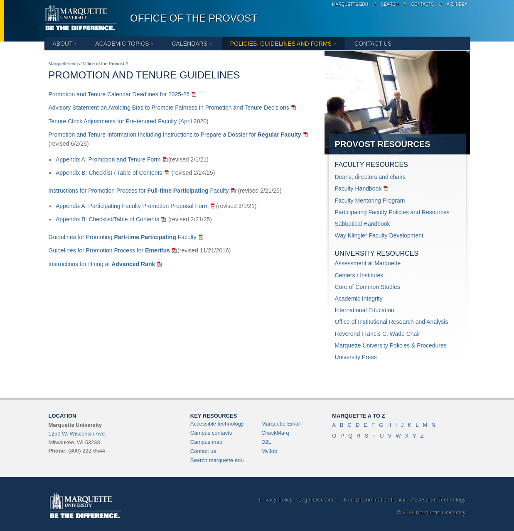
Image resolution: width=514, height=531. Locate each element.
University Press (356, 357)
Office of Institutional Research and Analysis (391, 321)
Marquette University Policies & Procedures (391, 345)
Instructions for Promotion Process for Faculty (139, 190)
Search (389, 4)
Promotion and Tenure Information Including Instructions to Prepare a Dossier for (175, 134)
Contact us (203, 451)
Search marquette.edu (217, 460)
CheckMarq (275, 433)
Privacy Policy (276, 500)
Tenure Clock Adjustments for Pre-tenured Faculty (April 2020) (129, 121)
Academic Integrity (359, 298)
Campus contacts (211, 433)
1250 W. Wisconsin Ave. (77, 434)
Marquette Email (281, 424)
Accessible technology (217, 424)
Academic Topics (124, 43)
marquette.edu (350, 4)
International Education (364, 310)
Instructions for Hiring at (102, 264)
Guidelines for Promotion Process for (109, 250)
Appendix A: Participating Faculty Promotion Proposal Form (132, 206)
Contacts (422, 4)
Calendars (192, 43)
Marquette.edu (63, 63)
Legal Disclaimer (318, 500)
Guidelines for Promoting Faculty (123, 237)
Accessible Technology (438, 500)
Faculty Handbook (358, 188)
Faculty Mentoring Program (370, 200)
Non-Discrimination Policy (374, 500)
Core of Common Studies (367, 287)
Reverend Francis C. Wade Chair (378, 333)
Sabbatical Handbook (362, 223)
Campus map (206, 442)
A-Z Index (457, 4)
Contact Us (373, 43)
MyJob (269, 451)
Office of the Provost (193, 18)
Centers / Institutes (359, 275)
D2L (266, 442)
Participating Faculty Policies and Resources (392, 212)
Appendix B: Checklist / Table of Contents (109, 172)
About (65, 43)
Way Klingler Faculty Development (379, 235)
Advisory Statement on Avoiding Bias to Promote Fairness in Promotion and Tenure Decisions (169, 107)
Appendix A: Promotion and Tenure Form (108, 159)
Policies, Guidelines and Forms (283, 43)
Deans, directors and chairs (370, 177)
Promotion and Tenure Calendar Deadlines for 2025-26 (119, 94)
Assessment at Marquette (368, 263)
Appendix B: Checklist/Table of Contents (107, 219)
